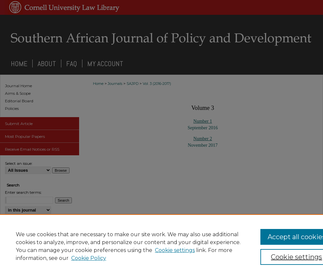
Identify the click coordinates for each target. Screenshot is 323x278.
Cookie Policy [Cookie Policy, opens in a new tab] (88, 258)
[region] (161, 246)
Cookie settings (175, 250)
